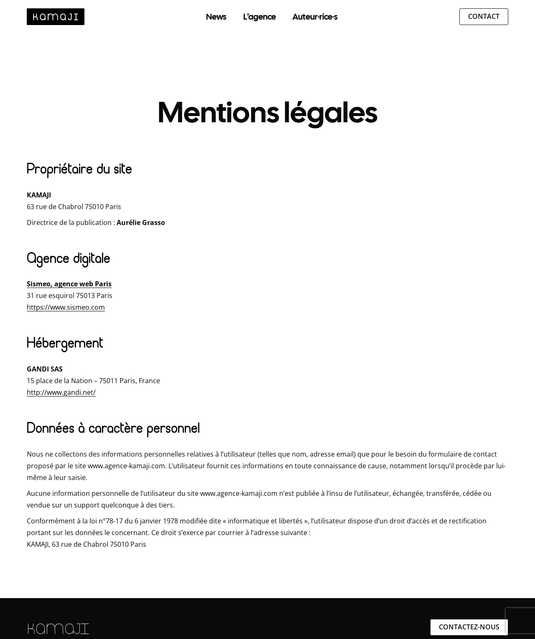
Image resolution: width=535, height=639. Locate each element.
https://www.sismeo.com (66, 307)
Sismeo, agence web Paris (69, 283)
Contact (483, 16)
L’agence (259, 16)
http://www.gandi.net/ (61, 392)
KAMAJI (58, 629)
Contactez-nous (469, 626)
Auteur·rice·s (315, 16)
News (216, 16)
